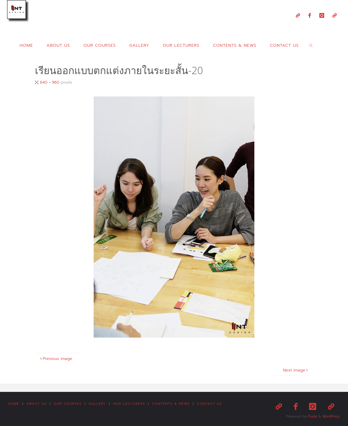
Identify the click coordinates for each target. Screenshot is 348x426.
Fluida (309, 414)
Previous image (55, 359)
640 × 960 (50, 82)
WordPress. (330, 414)
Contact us (212, 403)
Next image (296, 370)
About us (37, 403)
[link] (311, 45)
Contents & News (174, 403)
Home (13, 403)
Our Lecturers (131, 403)
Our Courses (69, 403)
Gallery (99, 403)
